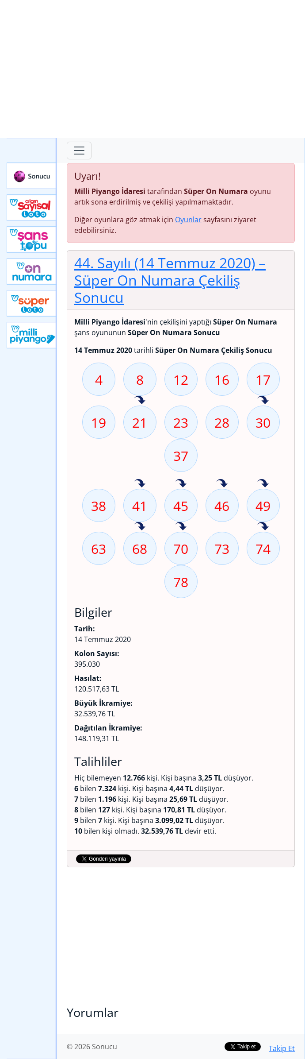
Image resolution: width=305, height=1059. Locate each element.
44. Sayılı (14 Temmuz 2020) (170, 280)
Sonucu (32, 175)
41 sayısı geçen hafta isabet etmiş (139, 484)
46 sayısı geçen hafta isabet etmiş (222, 484)
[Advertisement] (152, 69)
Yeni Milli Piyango (32, 335)
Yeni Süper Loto (32, 303)
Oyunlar (188, 219)
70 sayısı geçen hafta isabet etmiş (181, 527)
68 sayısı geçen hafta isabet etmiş (139, 527)
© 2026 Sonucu (92, 1046)
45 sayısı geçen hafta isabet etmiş (181, 484)
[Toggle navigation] (79, 150)
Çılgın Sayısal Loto (32, 207)
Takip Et (282, 1048)
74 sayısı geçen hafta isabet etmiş (263, 527)
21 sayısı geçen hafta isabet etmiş (139, 401)
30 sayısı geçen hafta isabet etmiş (263, 401)
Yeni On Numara (32, 271)
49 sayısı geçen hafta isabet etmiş (263, 484)
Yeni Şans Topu (32, 239)
